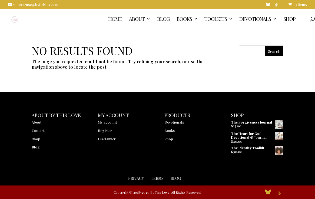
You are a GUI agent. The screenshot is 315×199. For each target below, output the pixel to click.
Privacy (136, 178)
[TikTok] (276, 6)
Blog (163, 19)
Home (115, 19)
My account (107, 122)
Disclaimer (107, 139)
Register (105, 130)
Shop (289, 19)
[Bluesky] (268, 5)
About (137, 19)
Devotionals (255, 19)
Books (184, 19)
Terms (157, 178)
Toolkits (215, 19)
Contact (38, 130)
